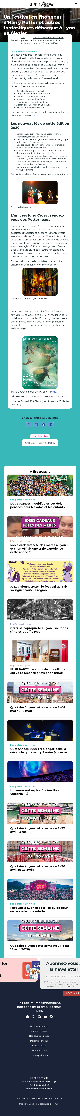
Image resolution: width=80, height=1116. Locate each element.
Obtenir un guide (39, 1031)
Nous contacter (39, 1050)
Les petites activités (25, 40)
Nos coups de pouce (39, 1036)
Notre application (39, 1055)
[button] (76, 4)
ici (35, 115)
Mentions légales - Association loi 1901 (38, 1104)
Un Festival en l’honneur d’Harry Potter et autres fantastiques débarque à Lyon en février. (48, 40)
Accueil (14, 40)
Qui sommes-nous (39, 1026)
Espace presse (39, 1045)
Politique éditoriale (39, 1041)
